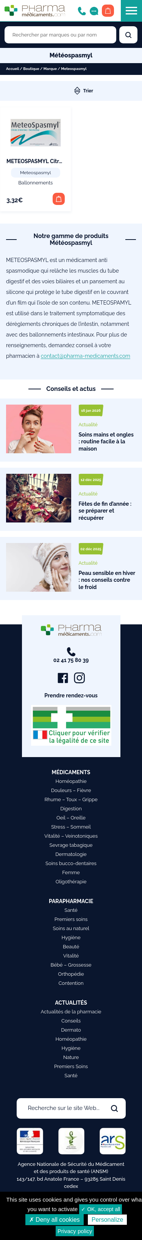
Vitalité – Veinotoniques (71, 836)
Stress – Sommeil (71, 827)
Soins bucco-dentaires (71, 863)
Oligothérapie (71, 881)
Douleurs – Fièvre (71, 790)
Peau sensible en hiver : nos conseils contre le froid (107, 580)
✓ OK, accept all (100, 1209)
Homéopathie (70, 781)
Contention (70, 983)
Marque (50, 69)
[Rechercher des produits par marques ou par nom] (60, 34)
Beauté (71, 946)
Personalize (107, 1219)
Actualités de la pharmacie (71, 1012)
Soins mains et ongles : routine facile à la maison (106, 442)
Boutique (31, 69)
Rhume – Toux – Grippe (70, 799)
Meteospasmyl (35, 172)
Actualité (88, 424)
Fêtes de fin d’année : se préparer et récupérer (105, 511)
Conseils (71, 1021)
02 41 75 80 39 (71, 655)
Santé (70, 910)
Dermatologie (70, 854)
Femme (71, 872)
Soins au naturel (71, 928)
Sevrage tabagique (71, 845)
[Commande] (103, 91)
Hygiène (70, 937)
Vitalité (71, 956)
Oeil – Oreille (71, 818)
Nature (71, 1057)
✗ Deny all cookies (54, 1219)
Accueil (12, 69)
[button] (59, 199)
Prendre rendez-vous (71, 695)
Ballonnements (35, 183)
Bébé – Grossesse (70, 965)
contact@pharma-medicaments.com (85, 356)
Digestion (71, 808)
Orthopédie (71, 974)
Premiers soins (71, 919)
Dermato (71, 1030)
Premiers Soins (71, 1066)
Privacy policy (75, 1231)
